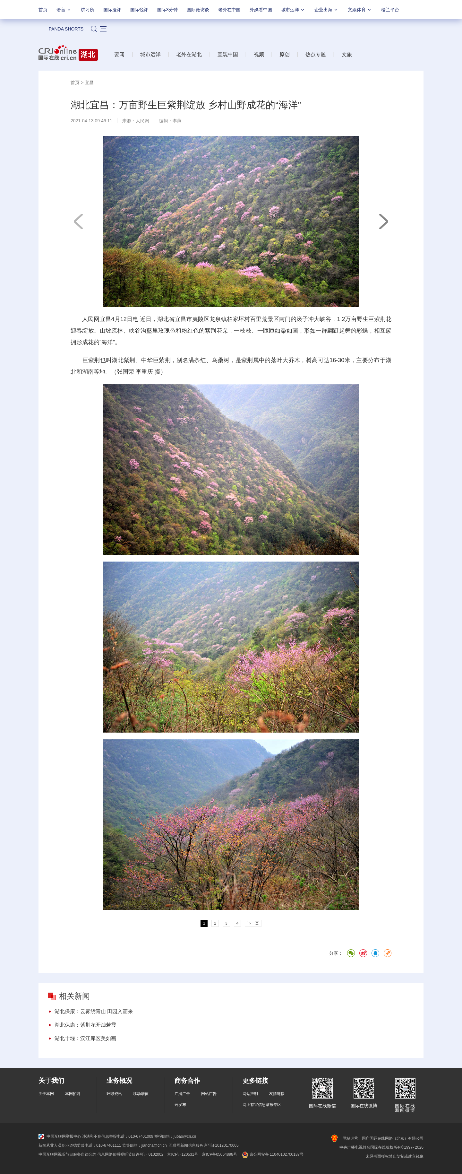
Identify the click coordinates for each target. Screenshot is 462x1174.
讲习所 (87, 9)
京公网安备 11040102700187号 (272, 1154)
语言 (64, 9)
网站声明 (250, 1093)
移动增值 (141, 1093)
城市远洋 (293, 9)
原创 (284, 54)
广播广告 (182, 1093)
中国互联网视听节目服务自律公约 (67, 1154)
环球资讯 (114, 1093)
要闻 (119, 54)
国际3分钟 (167, 9)
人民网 (142, 120)
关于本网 (46, 1093)
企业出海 (326, 9)
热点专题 (315, 54)
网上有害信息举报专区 (262, 1104)
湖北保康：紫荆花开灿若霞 (85, 1025)
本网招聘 (73, 1093)
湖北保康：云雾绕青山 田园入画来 (94, 1011)
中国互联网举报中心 (59, 1136)
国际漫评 (112, 9)
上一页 (78, 221)
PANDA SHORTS (66, 28)
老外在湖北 (189, 54)
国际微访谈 (198, 9)
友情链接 (277, 1093)
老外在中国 (229, 9)
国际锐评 (139, 9)
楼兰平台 (390, 9)
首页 (42, 9)
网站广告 (209, 1093)
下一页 (383, 221)
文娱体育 (360, 9)
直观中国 (228, 54)
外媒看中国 (261, 9)
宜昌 (89, 82)
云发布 (180, 1104)
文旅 (347, 54)
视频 (259, 54)
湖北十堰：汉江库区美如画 (85, 1038)
